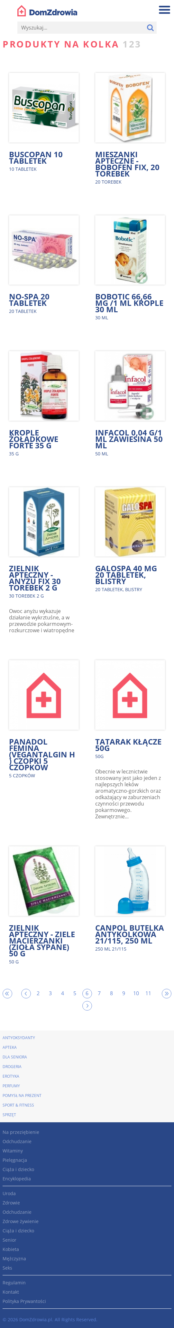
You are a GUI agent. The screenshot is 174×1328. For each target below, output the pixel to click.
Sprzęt (9, 1114)
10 (136, 993)
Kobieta (11, 1249)
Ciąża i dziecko (18, 1169)
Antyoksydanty (19, 1037)
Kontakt (11, 1292)
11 (148, 993)
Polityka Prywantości (24, 1301)
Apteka (10, 1047)
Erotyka (11, 1076)
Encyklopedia (17, 1179)
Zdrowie (11, 1203)
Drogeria (12, 1066)
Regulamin (14, 1283)
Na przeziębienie (21, 1132)
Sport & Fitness (18, 1105)
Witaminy (13, 1151)
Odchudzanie (17, 1141)
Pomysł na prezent (22, 1095)
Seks (7, 1268)
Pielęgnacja (15, 1160)
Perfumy (11, 1086)
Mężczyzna (14, 1258)
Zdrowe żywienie (21, 1221)
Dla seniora (15, 1057)
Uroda (9, 1193)
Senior (9, 1240)
